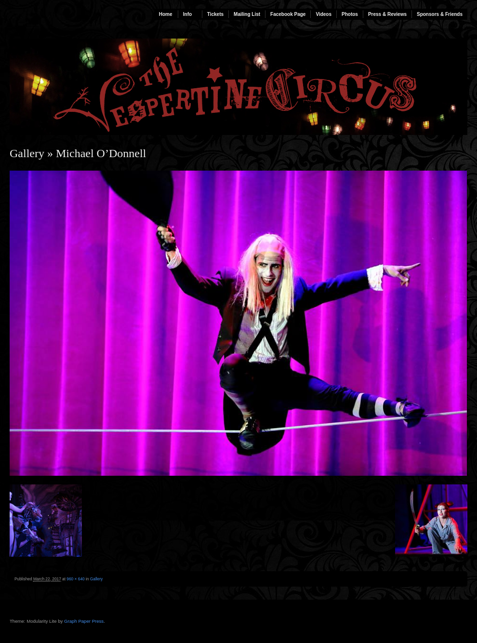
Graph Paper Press (84, 621)
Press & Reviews (387, 14)
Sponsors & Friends (440, 14)
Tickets (215, 14)
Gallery (27, 153)
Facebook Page (287, 14)
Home (165, 14)
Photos (350, 14)
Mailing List (247, 14)
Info (187, 14)
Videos (323, 14)
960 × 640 (75, 578)
